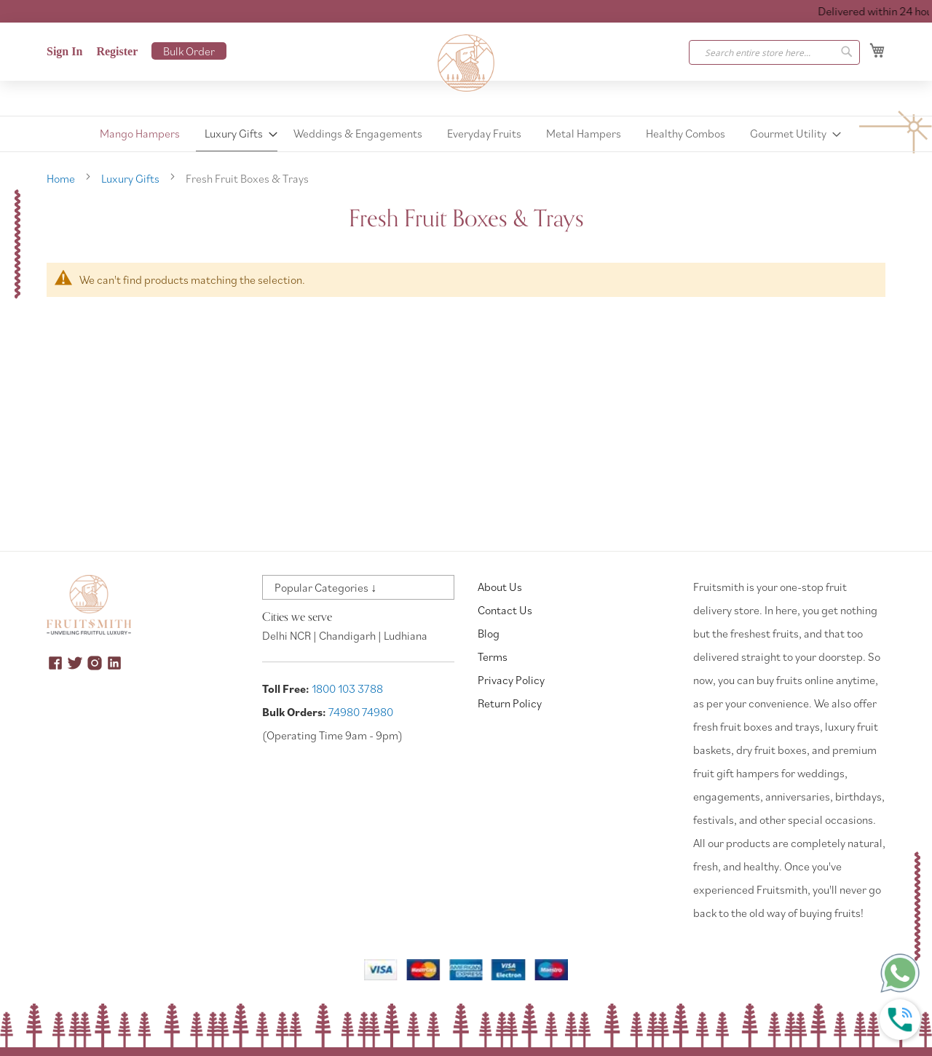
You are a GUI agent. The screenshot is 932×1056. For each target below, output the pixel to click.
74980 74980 (360, 711)
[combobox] (774, 52)
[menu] (466, 133)
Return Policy (510, 703)
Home (62, 178)
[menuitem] (140, 133)
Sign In (64, 51)
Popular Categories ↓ (325, 587)
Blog (488, 633)
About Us (500, 586)
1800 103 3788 (347, 688)
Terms (493, 656)
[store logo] (466, 63)
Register (117, 51)
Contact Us (505, 610)
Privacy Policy (511, 679)
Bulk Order (189, 51)
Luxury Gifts (131, 178)
